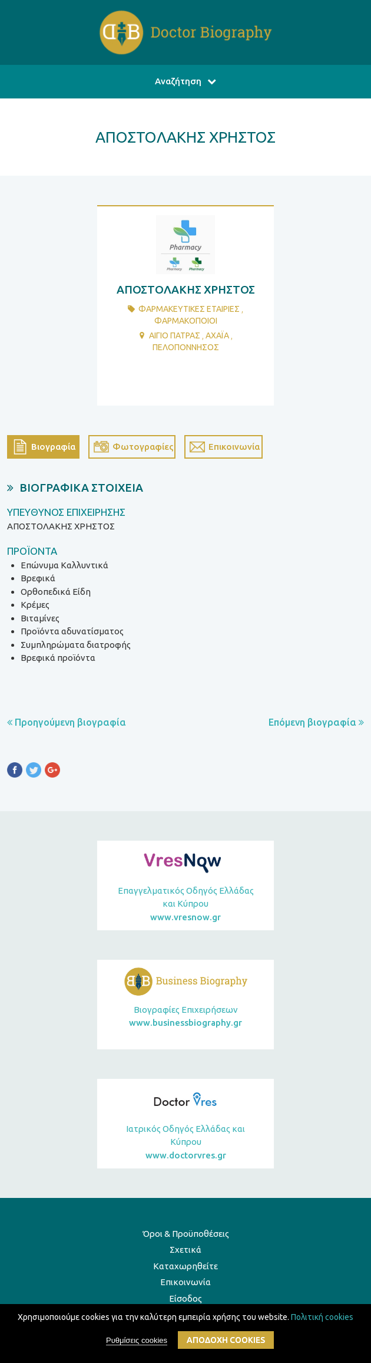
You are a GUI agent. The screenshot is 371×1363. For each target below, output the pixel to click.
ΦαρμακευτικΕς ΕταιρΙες (189, 309)
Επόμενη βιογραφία (316, 722)
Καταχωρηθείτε (185, 1266)
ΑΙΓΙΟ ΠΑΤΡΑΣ (174, 335)
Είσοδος (185, 1298)
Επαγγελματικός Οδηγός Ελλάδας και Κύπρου (185, 904)
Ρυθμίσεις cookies (136, 1341)
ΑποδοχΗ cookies (226, 1341)
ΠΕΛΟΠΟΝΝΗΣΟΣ (186, 347)
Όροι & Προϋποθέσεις (186, 1234)
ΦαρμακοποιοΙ (185, 320)
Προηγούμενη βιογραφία (66, 722)
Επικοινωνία (185, 1282)
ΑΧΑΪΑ (217, 335)
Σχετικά (185, 1250)
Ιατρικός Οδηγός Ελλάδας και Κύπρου (185, 1143)
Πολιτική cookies (322, 1317)
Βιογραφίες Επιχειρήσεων (185, 1017)
